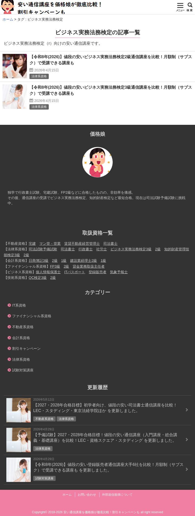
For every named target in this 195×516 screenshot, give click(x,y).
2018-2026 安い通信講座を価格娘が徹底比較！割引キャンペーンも (94, 512)
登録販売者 (97, 272)
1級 (64, 261)
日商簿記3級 (38, 261)
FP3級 (55, 266)
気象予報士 (119, 272)
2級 (158, 249)
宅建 (32, 243)
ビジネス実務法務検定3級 (131, 249)
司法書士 (110, 243)
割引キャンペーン (26, 348)
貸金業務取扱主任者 (89, 266)
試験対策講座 (23, 370)
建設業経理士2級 (83, 261)
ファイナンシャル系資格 (31, 316)
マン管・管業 (50, 243)
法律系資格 (21, 359)
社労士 (101, 249)
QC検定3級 (38, 278)
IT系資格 (19, 305)
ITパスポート (74, 272)
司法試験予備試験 (43, 249)
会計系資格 (21, 338)
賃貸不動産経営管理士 (82, 243)
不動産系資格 (23, 327)
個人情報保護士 (48, 272)
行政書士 (85, 249)
